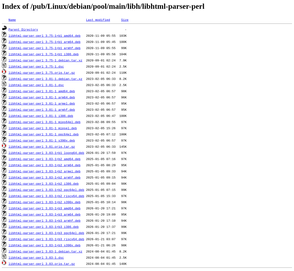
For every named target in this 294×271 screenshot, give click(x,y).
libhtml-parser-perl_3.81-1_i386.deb (41, 116)
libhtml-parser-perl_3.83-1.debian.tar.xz (45, 251)
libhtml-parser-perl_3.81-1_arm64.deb (42, 97)
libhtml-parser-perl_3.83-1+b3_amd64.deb (44, 208)
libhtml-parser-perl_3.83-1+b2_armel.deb (44, 171)
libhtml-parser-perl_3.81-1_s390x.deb (42, 140)
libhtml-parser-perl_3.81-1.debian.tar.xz (45, 79)
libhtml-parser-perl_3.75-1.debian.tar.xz (45, 60)
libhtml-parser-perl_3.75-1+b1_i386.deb (44, 54)
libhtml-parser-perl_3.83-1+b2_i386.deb (44, 183)
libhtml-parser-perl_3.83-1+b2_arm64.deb (44, 165)
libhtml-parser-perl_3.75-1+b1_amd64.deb (44, 35)
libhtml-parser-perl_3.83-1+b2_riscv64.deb (46, 196)
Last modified (98, 20)
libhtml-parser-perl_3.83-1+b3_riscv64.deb (46, 239)
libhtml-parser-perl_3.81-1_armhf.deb (42, 109)
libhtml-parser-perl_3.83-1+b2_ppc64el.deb (46, 190)
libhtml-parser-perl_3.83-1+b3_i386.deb (44, 227)
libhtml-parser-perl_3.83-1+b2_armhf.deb (44, 177)
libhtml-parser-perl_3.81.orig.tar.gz (42, 146)
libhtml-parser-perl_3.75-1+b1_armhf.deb (44, 48)
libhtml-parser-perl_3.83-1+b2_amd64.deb (44, 159)
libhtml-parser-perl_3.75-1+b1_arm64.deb (44, 42)
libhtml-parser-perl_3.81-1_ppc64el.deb (44, 134)
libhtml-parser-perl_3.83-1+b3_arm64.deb (44, 214)
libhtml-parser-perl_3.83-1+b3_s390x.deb (44, 245)
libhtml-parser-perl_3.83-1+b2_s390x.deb (44, 202)
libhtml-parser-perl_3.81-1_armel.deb (42, 103)
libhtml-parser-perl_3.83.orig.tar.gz (42, 264)
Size (125, 20)
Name (12, 20)
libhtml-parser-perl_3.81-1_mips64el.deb (44, 122)
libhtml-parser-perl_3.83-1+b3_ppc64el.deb (46, 233)
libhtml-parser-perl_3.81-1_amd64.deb (42, 91)
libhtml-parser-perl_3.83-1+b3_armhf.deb (44, 220)
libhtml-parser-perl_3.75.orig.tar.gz (42, 72)
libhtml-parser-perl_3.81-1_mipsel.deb (43, 128)
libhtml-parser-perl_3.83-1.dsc (36, 257)
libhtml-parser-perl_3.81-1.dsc (36, 85)
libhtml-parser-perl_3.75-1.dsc (36, 66)
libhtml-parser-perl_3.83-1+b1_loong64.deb (46, 153)
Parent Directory (23, 29)
